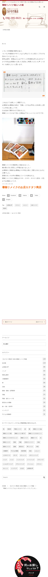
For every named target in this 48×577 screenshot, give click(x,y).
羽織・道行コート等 (24, 398)
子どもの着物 (14, 451)
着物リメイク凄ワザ (20, 433)
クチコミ (17, 205)
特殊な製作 (24, 374)
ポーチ (15, 455)
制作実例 (23, 451)
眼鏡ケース (34, 438)
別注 (30, 451)
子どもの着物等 (24, 414)
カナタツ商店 (17, 213)
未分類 (24, 363)
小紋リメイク (34, 205)
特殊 (15, 442)
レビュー (25, 205)
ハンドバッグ (20, 459)
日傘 (24, 386)
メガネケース (6, 455)
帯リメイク (30, 446)
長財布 (4, 208)
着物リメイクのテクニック (10, 438)
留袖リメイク (6, 442)
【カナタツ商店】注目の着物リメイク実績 (24, 359)
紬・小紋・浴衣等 (24, 406)
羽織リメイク (17, 429)
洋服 (24, 394)
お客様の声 (9, 205)
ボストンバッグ (33, 455)
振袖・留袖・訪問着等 (24, 390)
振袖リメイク (6, 446)
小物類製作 (24, 378)
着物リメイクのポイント (35, 433)
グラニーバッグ (20, 464)
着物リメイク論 (37, 429)
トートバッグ (30, 459)
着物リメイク (24, 438)
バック (12, 459)
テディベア (41, 459)
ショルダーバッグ (8, 464)
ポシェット (23, 455)
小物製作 (5, 451)
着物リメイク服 (7, 433)
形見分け (21, 446)
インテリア (24, 410)
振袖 (15, 446)
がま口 (22, 468)
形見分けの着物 (24, 402)
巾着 (37, 446)
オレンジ (5, 468)
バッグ (24, 371)
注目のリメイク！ (29, 442)
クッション (31, 464)
